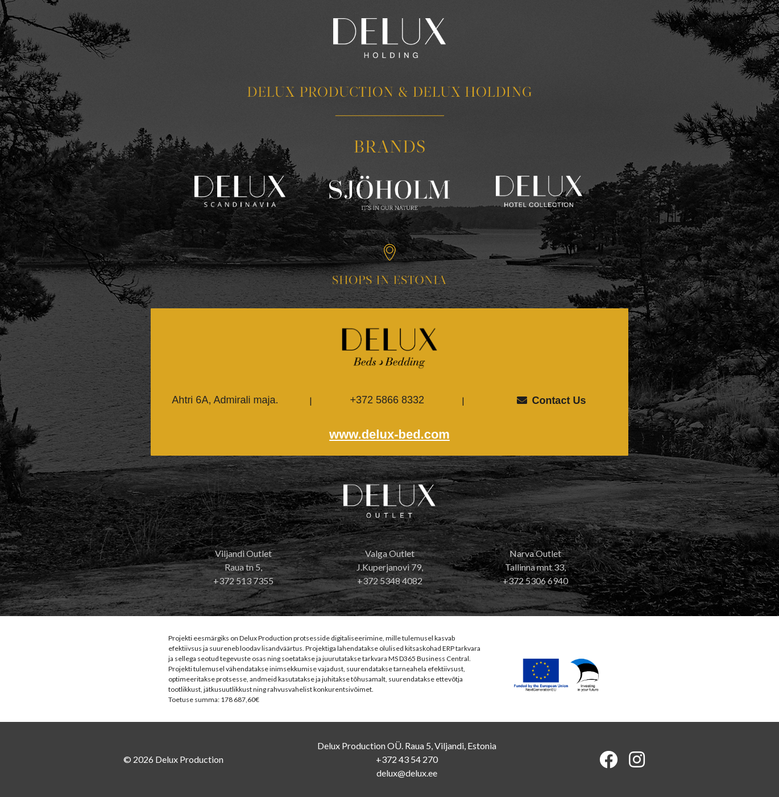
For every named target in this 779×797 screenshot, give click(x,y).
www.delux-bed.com (389, 434)
